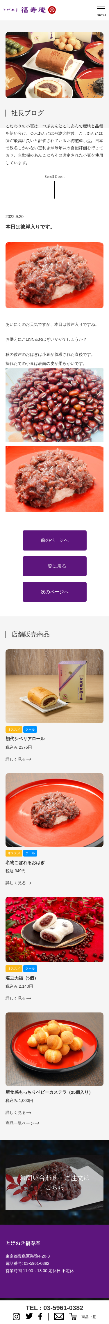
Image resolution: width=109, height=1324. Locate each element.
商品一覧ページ (20, 1123)
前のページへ (55, 540)
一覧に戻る (54, 566)
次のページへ (55, 591)
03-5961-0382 (36, 1263)
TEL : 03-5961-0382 (54, 1307)
